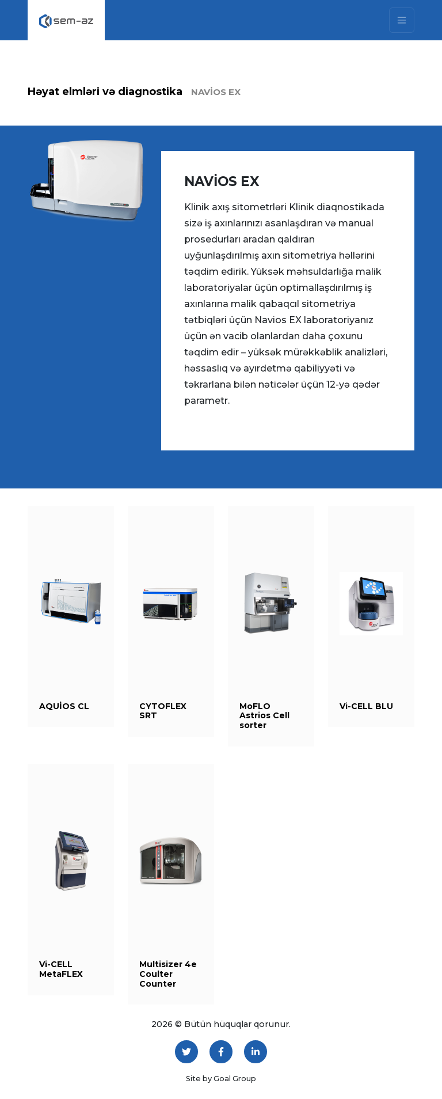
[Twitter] (186, 1051)
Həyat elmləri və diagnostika (105, 91)
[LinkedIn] (255, 1051)
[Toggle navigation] (401, 20)
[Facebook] (221, 1051)
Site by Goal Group (221, 1078)
